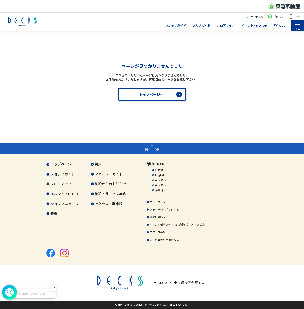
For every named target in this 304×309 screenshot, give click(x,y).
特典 (53, 213)
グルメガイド (202, 25)
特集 (98, 163)
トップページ (61, 163)
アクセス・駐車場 (109, 203)
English (160, 175)
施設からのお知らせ (110, 183)
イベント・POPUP (254, 25)
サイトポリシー (159, 202)
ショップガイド (175, 25)
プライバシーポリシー (163, 209)
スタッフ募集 (158, 232)
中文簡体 (160, 185)
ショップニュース (64, 203)
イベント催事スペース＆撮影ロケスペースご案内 (179, 224)
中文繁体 (160, 180)
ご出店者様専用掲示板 (163, 239)
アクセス (279, 25)
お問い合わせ (158, 217)
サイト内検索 (256, 16)
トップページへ (151, 94)
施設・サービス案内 (110, 193)
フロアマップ (226, 25)
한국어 (159, 190)
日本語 (159, 170)
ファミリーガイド (109, 173)
